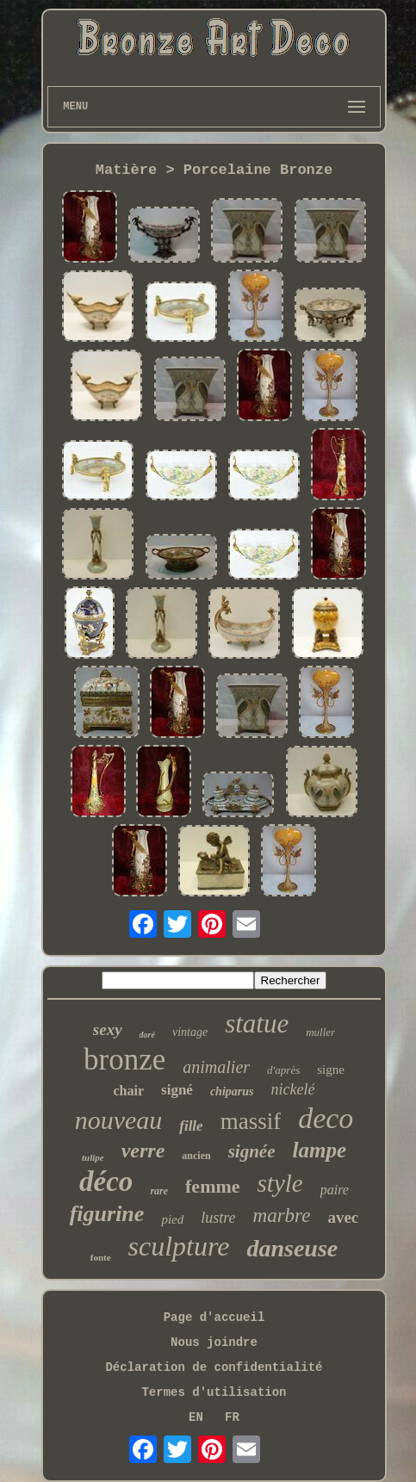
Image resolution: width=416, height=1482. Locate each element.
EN (196, 1417)
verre (143, 1150)
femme (212, 1186)
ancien (196, 1156)
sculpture (179, 1246)
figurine (107, 1213)
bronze (124, 1059)
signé (177, 1090)
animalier (216, 1066)
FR (232, 1417)
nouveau (119, 1120)
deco (325, 1118)
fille (190, 1126)
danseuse (292, 1248)
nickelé (292, 1089)
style (280, 1183)
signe (331, 1069)
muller (320, 1032)
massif (251, 1121)
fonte (100, 1257)
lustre (218, 1217)
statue (257, 1023)
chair (129, 1090)
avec (342, 1217)
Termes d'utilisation (213, 1392)
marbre (282, 1215)
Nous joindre (214, 1342)
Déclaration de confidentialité (213, 1367)
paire (334, 1189)
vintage (190, 1032)
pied (172, 1219)
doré (147, 1034)
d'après (283, 1069)
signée (252, 1151)
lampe (319, 1150)
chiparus (232, 1091)
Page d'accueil (214, 1317)
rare (159, 1191)
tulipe (93, 1157)
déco (106, 1181)
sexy (107, 1029)
